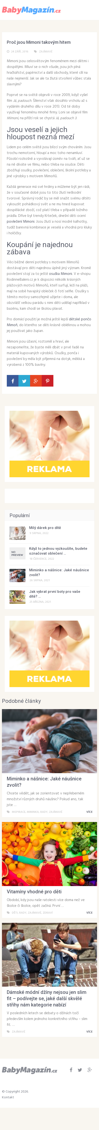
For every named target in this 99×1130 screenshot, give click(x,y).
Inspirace (18, 812)
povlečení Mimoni (20, 222)
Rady (44, 812)
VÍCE (90, 812)
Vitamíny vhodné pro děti (34, 892)
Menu (82, 10)
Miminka (33, 812)
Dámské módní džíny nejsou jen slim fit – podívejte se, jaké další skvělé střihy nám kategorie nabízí (46, 998)
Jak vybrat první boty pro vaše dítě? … (54, 594)
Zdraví (48, 912)
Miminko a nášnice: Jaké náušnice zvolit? (59, 572)
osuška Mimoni (60, 274)
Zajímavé (45, 51)
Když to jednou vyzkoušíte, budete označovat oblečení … (58, 551)
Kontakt (8, 1097)
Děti (15, 912)
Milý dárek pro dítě (45, 528)
